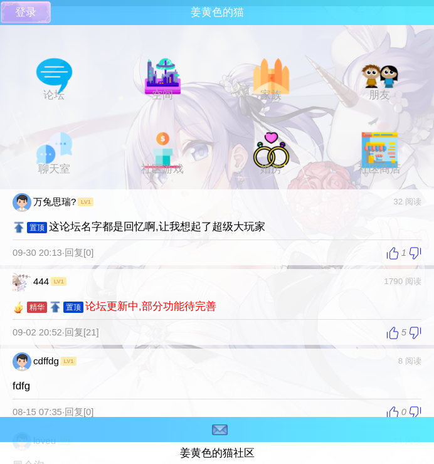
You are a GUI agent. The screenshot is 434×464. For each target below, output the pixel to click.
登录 (25, 12)
